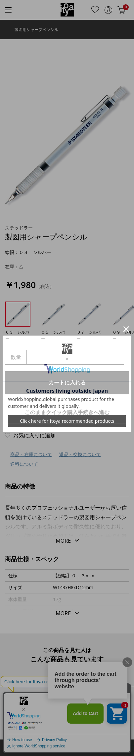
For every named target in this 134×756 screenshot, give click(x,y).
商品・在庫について (31, 454)
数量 (16, 357)
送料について (24, 464)
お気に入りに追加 (34, 435)
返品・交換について (80, 454)
